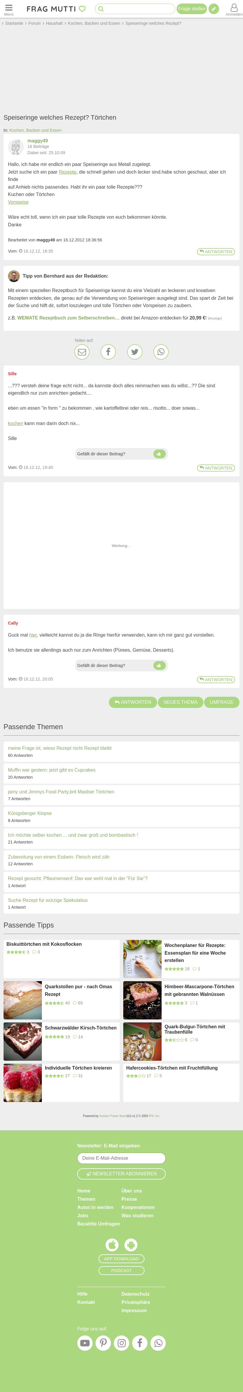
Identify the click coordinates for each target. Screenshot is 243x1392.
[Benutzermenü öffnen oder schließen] (234, 9)
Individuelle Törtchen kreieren (78, 1067)
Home (83, 1190)
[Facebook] (108, 352)
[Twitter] (134, 352)
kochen (15, 423)
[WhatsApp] (161, 352)
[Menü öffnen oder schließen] (9, 9)
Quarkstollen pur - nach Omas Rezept (78, 990)
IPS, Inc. (154, 1116)
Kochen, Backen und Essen (35, 130)
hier (33, 634)
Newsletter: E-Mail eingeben (108, 1145)
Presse (129, 1199)
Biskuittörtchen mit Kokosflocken (44, 944)
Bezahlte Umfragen (98, 1223)
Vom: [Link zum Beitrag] (13, 251)
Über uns (131, 1190)
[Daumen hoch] (159, 453)
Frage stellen (192, 8)
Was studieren (137, 1215)
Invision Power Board (113, 1116)
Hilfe (82, 1294)
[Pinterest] (103, 1344)
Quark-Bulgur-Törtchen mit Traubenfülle (195, 1029)
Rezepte (68, 171)
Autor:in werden (95, 1207)
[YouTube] (85, 1344)
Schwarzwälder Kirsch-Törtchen (81, 1027)
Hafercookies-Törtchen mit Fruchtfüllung (172, 1067)
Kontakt (86, 1302)
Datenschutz (135, 1294)
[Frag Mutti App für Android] (130, 1246)
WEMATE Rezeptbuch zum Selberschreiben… (68, 317)
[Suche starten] (101, 9)
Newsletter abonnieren (121, 1173)
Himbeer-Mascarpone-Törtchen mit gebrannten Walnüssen (199, 990)
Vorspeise (18, 202)
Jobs (82, 1215)
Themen (86, 1199)
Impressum (134, 1310)
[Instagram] (121, 1344)
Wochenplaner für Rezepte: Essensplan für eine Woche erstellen (195, 953)
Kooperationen (138, 1207)
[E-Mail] (82, 352)
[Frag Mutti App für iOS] (112, 1246)
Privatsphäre (135, 1302)
